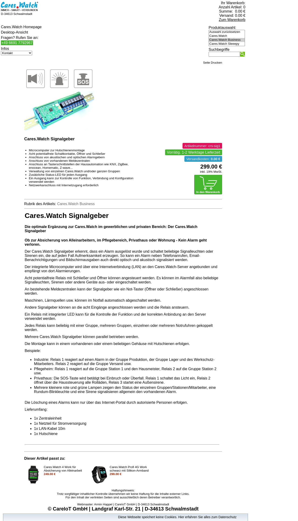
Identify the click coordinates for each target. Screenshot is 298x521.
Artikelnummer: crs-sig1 (202, 146)
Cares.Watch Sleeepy (227, 44)
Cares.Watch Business (227, 40)
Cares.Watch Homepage (21, 27)
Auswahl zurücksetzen (227, 32)
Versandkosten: (203, 159)
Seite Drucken (212, 62)
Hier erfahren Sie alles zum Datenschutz (207, 517)
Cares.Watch (227, 36)
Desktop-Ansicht (14, 32)
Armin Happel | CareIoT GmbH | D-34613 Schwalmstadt (131, 504)
